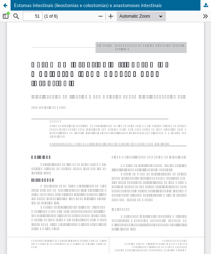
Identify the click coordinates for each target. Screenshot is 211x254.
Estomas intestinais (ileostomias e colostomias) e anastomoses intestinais (88, 5)
